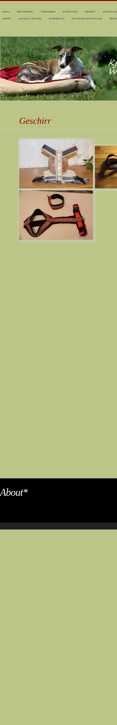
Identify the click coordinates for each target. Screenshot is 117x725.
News (6, 11)
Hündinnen (48, 11)
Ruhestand (70, 11)
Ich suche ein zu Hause (87, 18)
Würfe (6, 18)
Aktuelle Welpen (30, 18)
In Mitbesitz (56, 18)
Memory (90, 11)
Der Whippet (25, 11)
